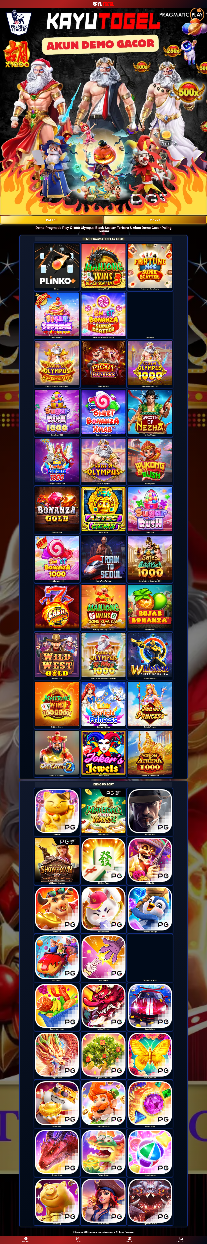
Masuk (155, 219)
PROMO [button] (25, 1240)
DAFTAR (52, 219)
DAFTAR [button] (129, 1240)
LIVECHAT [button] (181, 1240)
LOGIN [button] (77, 1240)
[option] (57, 265)
